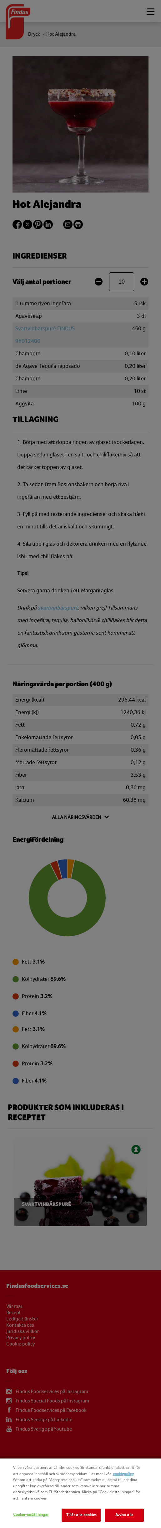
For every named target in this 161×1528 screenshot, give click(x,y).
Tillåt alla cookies (81, 1515)
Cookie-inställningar (31, 1514)
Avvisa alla (124, 1515)
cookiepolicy (123, 1474)
